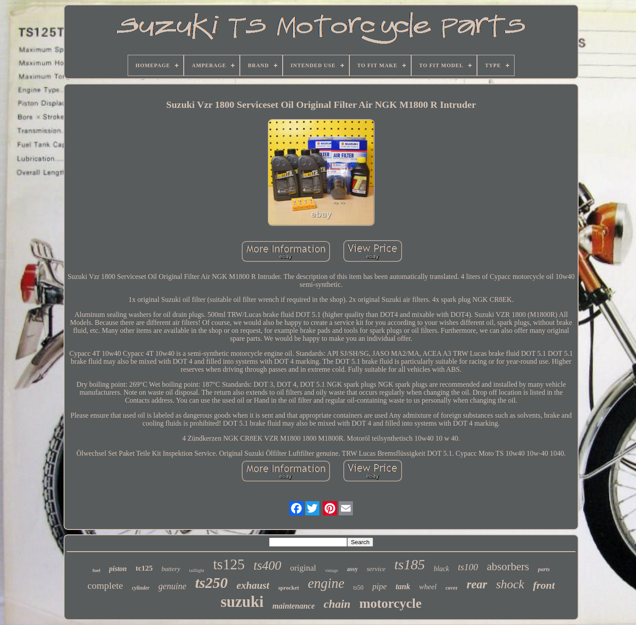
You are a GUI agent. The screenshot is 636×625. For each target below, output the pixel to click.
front (544, 585)
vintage (331, 570)
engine (326, 583)
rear (476, 584)
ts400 (267, 565)
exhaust (253, 585)
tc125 (144, 568)
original (303, 567)
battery (171, 568)
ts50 (358, 587)
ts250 (211, 583)
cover (451, 588)
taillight (196, 570)
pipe (379, 586)
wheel (428, 587)
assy (352, 569)
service (376, 568)
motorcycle (390, 603)
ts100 (468, 567)
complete (105, 585)
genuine (172, 586)
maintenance (294, 606)
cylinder (141, 588)
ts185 (409, 564)
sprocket (288, 587)
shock (510, 584)
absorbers (508, 566)
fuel (96, 570)
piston (118, 568)
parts (544, 569)
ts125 (229, 564)
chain (337, 604)
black (441, 568)
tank (403, 586)
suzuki (241, 601)
